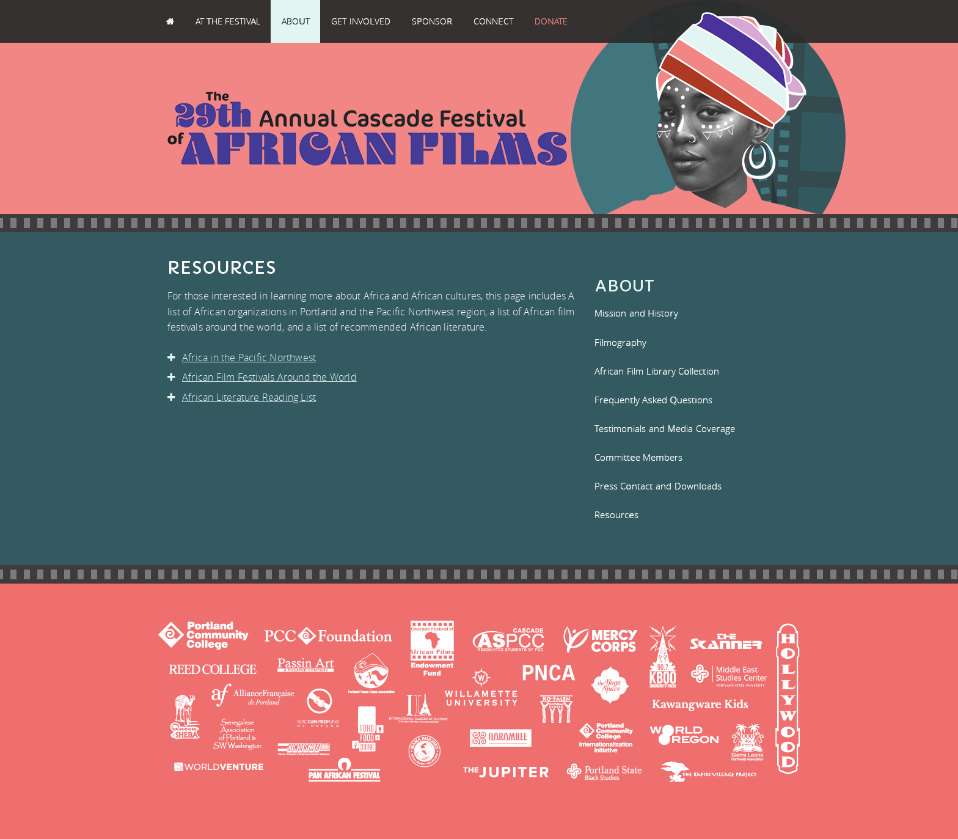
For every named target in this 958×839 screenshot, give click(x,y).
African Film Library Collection (656, 371)
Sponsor (432, 21)
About (296, 21)
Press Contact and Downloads (658, 486)
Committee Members (638, 457)
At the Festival (228, 21)
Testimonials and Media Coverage (664, 428)
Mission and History (636, 313)
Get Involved (360, 21)
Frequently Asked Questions (653, 400)
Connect (493, 21)
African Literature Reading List (245, 397)
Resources (616, 514)
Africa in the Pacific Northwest (245, 357)
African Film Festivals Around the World (265, 377)
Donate (551, 21)
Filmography (620, 342)
